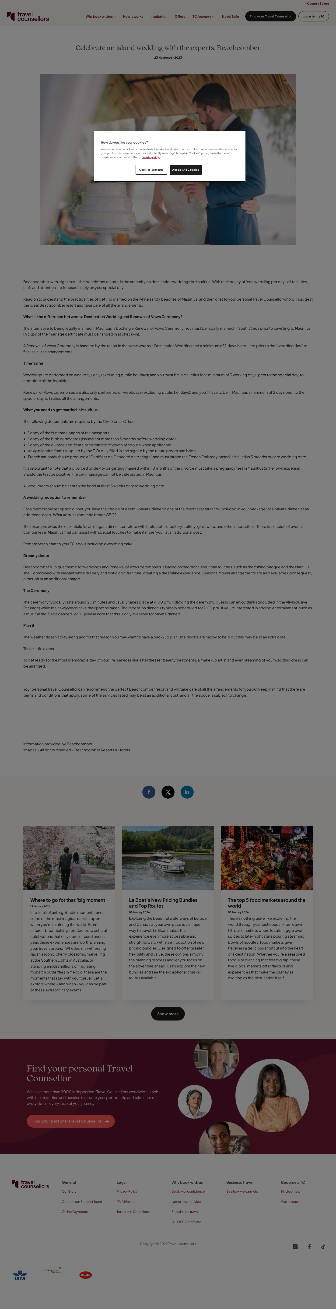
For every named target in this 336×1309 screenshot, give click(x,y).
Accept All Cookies (185, 169)
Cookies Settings (151, 169)
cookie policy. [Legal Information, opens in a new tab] (151, 157)
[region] (169, 156)
